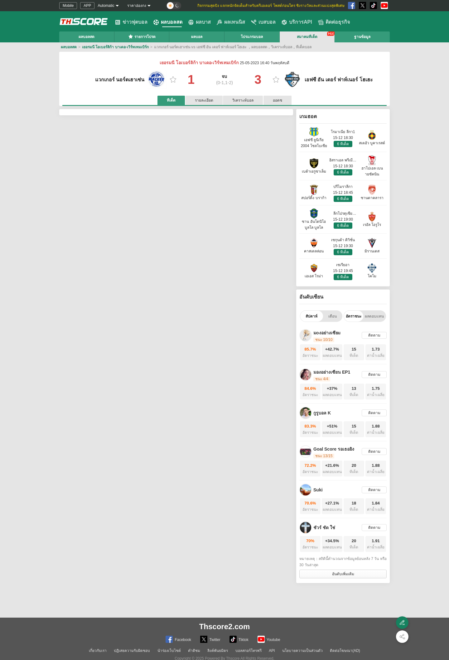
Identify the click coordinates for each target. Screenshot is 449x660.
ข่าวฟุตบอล (131, 22)
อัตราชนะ (353, 316)
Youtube (269, 639)
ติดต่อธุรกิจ (334, 22)
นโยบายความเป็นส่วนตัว (302, 650)
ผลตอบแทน (374, 316)
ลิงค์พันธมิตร (217, 650)
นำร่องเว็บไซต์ (169, 650)
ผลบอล (196, 37)
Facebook (178, 639)
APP (87, 5)
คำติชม (194, 650)
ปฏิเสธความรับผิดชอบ (132, 650)
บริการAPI (297, 22)
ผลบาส (199, 22)
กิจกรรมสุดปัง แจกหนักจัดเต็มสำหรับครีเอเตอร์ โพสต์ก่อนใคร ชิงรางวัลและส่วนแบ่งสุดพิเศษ (271, 5)
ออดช (277, 100)
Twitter (210, 639)
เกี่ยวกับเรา (98, 650)
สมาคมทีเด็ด (307, 37)
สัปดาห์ (311, 316)
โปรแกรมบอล (252, 37)
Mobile (68, 5)
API (272, 650)
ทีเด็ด (171, 100)
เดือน (332, 316)
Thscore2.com (224, 626)
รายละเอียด (204, 100)
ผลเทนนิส (231, 22)
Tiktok (239, 639)
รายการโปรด (142, 36)
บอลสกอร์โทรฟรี (248, 650)
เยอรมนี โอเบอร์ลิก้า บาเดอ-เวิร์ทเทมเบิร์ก (115, 47)
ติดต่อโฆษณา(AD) (345, 650)
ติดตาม (374, 335)
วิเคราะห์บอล (242, 100)
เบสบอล (263, 22)
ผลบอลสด (167, 22)
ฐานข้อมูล (362, 37)
